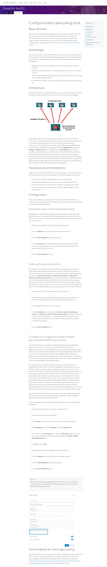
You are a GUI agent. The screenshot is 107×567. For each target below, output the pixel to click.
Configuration (89, 40)
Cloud (40, 3)
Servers (26, 3)
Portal (20, 3)
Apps (44, 3)
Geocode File (67, 561)
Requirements (89, 26)
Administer (18, 13)
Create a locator (67, 42)
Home (6, 13)
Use (11, 13)
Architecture (89, 32)
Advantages (89, 29)
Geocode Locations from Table (45, 563)
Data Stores (33, 3)
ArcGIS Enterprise (10, 3)
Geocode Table (34, 561)
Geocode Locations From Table (49, 561)
